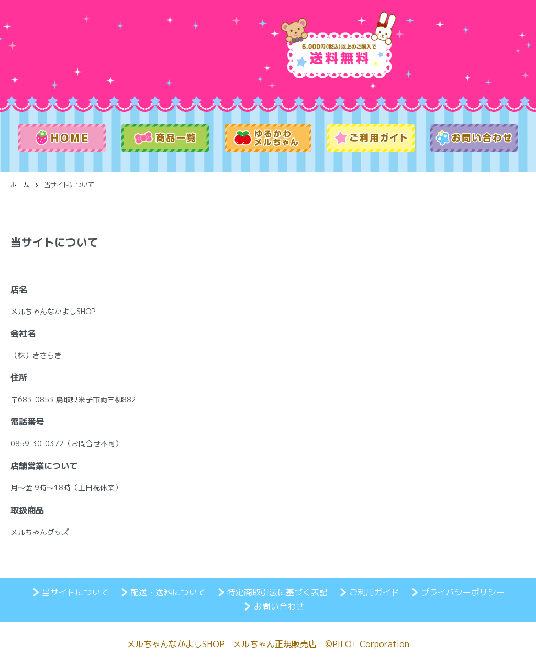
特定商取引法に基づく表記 (277, 592)
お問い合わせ (279, 606)
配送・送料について (168, 592)
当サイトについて (75, 592)
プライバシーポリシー (463, 592)
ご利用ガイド (374, 592)
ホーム (19, 184)
